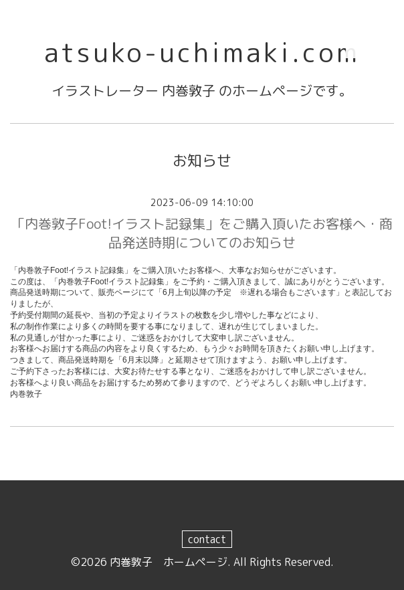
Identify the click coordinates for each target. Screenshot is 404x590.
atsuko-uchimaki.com (202, 52)
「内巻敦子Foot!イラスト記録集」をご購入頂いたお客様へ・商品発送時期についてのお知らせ (202, 233)
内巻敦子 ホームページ (168, 562)
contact (207, 539)
